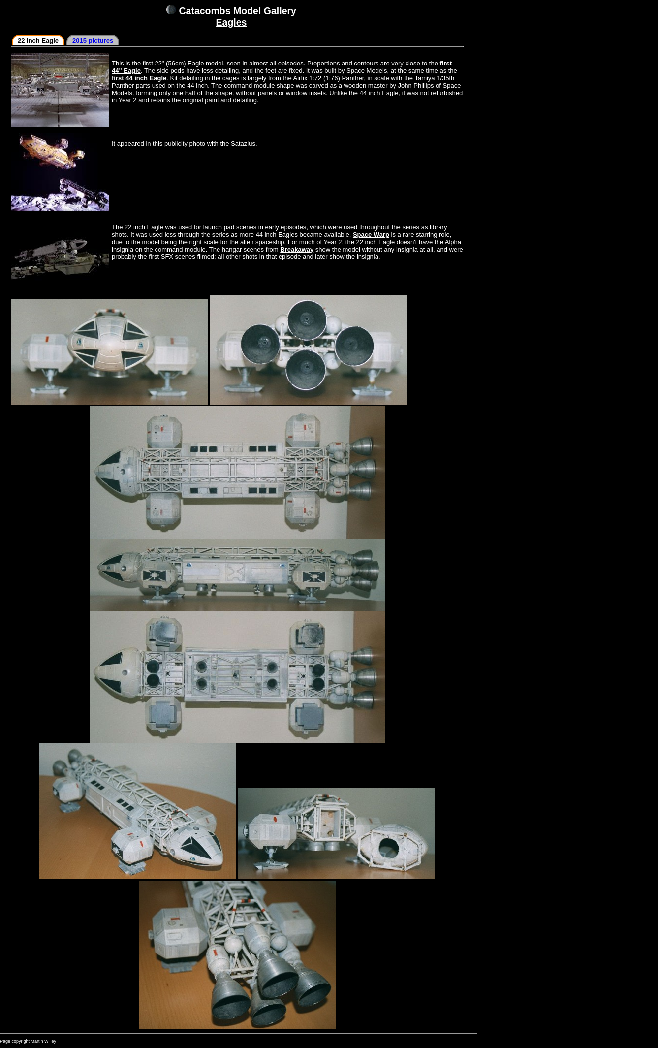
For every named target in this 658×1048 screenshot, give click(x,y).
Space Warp (371, 234)
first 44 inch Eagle (139, 78)
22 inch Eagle (38, 40)
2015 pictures (92, 40)
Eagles (231, 22)
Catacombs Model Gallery (237, 10)
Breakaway (296, 249)
